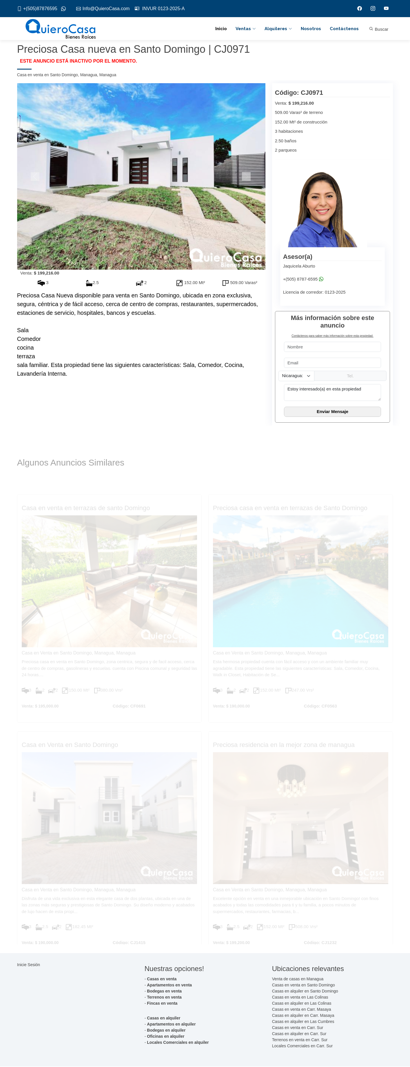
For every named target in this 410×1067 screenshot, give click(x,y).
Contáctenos (344, 29)
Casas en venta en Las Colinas (300, 997)
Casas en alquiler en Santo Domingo (305, 991)
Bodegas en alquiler (166, 1030)
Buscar (378, 29)
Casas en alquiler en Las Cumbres (303, 1022)
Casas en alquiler (163, 1018)
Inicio (221, 29)
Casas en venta (161, 979)
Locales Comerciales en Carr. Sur (302, 1046)
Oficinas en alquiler (165, 1037)
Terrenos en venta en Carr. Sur (299, 1040)
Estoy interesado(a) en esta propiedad (332, 392)
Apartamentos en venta (169, 985)
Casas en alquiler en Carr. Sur (299, 1034)
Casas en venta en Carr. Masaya (301, 1010)
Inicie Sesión (28, 965)
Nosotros (311, 29)
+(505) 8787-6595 (303, 279)
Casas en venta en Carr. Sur (297, 1028)
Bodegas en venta (164, 991)
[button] (35, 177)
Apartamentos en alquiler (171, 1024)
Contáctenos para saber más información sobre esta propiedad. (332, 336)
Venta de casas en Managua (297, 979)
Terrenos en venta (164, 997)
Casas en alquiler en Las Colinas (301, 1003)
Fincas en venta (162, 1003)
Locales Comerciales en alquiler (178, 1043)
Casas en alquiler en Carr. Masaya (303, 1016)
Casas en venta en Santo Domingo (303, 985)
